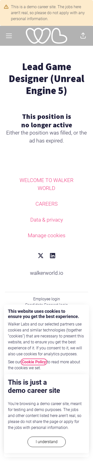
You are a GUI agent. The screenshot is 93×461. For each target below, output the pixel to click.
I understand (47, 441)
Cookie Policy (34, 362)
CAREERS (46, 204)
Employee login (46, 299)
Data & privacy (46, 220)
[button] (83, 36)
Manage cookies (46, 235)
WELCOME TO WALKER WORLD (46, 184)
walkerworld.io (46, 273)
